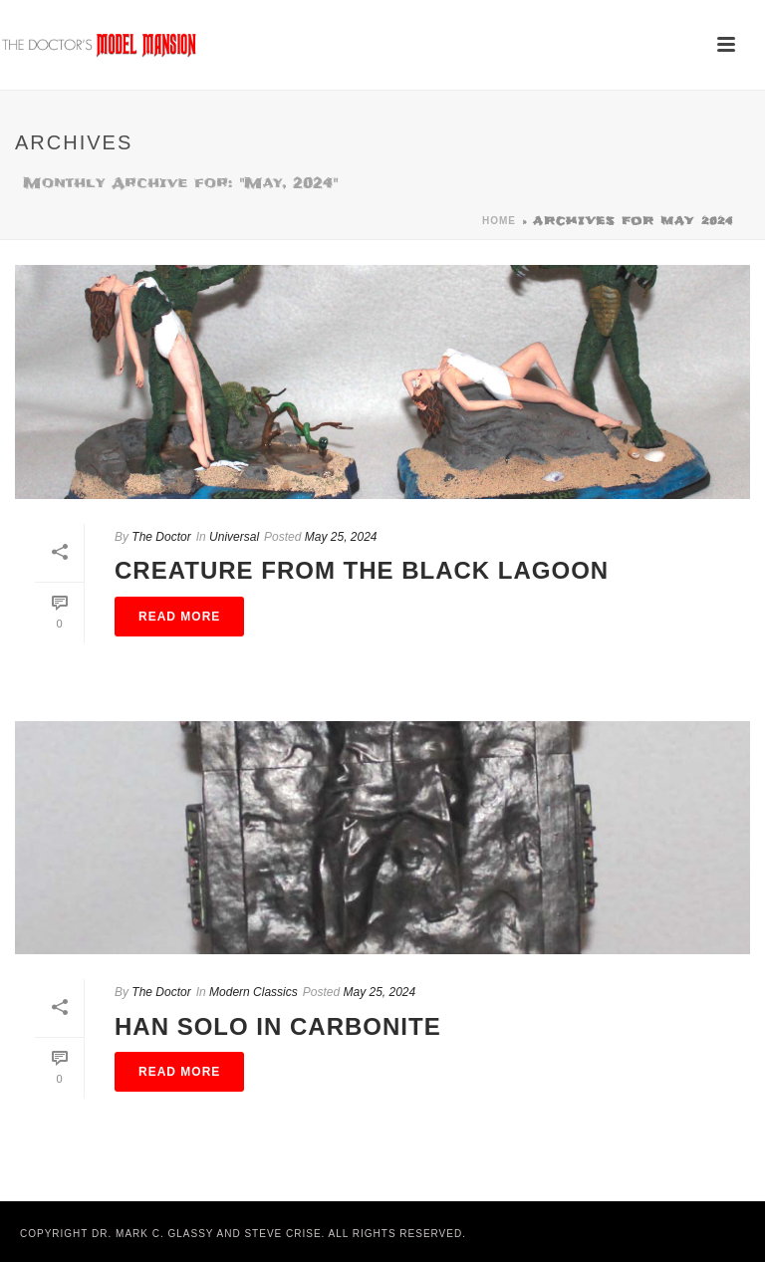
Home (499, 220)
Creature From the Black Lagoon (362, 570)
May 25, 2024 (341, 537)
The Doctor (160, 537)
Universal (234, 537)
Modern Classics (253, 992)
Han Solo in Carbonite (278, 1026)
